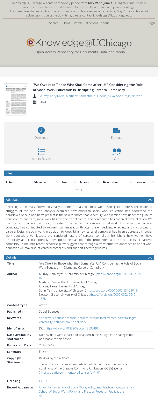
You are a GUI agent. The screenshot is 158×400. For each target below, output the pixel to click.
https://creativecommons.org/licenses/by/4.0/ (70, 380)
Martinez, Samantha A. (81, 96)
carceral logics (127, 326)
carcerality (45, 330)
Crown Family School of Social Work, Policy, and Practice (76, 395)
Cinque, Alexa (106, 96)
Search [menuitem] (53, 23)
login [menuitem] (152, 23)
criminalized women (103, 326)
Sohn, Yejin (123, 96)
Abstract (12, 207)
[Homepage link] (79, 45)
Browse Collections (85, 23)
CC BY (43, 389)
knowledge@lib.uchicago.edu (112, 15)
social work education (53, 326)
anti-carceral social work (70, 330)
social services (79, 326)
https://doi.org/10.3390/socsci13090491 (71, 336)
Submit (65, 23)
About (105, 23)
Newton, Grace (141, 96)
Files (9, 181)
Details (11, 265)
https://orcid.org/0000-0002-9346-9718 (112, 298)
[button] (116, 140)
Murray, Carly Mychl (52, 96)
